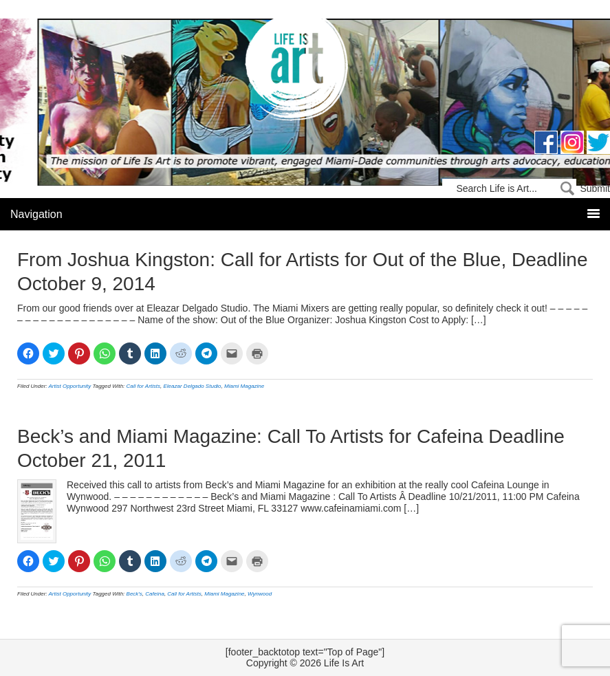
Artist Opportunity (70, 386)
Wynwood (260, 594)
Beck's (134, 594)
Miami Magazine (244, 386)
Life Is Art (305, 70)
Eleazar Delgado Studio (192, 386)
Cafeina (154, 594)
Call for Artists (144, 386)
